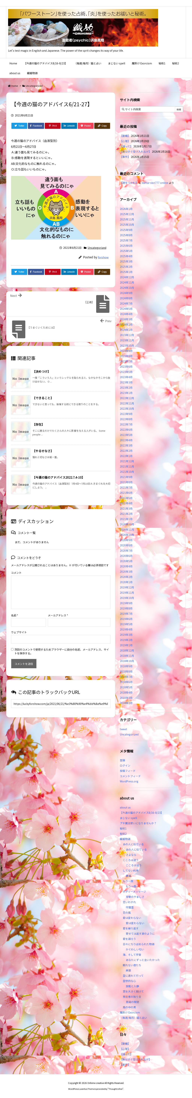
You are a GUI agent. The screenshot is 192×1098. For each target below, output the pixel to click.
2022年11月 (127, 403)
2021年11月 (127, 466)
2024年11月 (127, 282)
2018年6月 (126, 682)
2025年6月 (126, 245)
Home (14, 85)
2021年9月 (126, 477)
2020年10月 (127, 535)
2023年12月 (127, 335)
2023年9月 (126, 351)
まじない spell (128, 818)
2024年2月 (126, 324)
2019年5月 (126, 624)
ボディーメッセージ (134, 891)
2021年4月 (126, 503)
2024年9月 (126, 293)
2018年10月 (127, 661)
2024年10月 (127, 288)
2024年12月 (127, 277)
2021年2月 (126, 514)
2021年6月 (126, 493)
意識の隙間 (132, 1002)
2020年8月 (126, 545)
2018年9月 (126, 666)
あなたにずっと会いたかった (143, 960)
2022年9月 (126, 414)
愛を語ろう (129, 939)
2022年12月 (127, 398)
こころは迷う (131, 860)
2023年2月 (126, 387)
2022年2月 (126, 450)
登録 (122, 760)
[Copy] (102, 126)
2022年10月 (127, 408)
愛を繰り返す (131, 928)
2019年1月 (126, 645)
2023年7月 (126, 361)
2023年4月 (126, 377)
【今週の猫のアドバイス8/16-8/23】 (141, 812)
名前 (14, 615)
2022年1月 (126, 456)
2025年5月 (126, 251)
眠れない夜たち (132, 965)
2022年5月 (126, 435)
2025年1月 (126, 272)
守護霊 (130, 907)
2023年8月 (126, 356)
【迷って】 (126, 146)
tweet (123, 729)
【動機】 (125, 136)
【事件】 (125, 157)
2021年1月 (126, 519)
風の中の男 (129, 1007)
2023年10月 (127, 345)
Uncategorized (34, 85)
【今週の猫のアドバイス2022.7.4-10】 (58, 477)
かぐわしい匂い (135, 949)
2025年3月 (126, 261)
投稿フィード (128, 771)
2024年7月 (126, 303)
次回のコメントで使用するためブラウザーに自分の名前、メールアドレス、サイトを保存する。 (61, 651)
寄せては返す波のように (140, 933)
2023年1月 (126, 393)
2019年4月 (126, 629)
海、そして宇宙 (132, 954)
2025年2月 (126, 266)
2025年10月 (127, 224)
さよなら (131, 855)
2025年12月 (127, 214)
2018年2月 (126, 703)
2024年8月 (126, 298)
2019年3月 (126, 634)
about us (125, 807)
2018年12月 (127, 650)
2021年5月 (126, 498)
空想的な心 (129, 981)
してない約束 (131, 870)
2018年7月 (126, 677)
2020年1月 (126, 582)
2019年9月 (126, 603)
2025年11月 (127, 219)
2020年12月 (127, 524)
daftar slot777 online (155, 183)
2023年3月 (126, 382)
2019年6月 (126, 619)
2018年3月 (126, 698)
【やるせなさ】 (42, 451)
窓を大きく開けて (133, 991)
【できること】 (42, 398)
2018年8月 (126, 671)
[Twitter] (19, 126)
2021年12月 (127, 461)
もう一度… (132, 886)
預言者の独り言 (132, 996)
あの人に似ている (133, 844)
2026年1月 (126, 209)
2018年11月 (127, 656)
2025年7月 (126, 240)
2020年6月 (126, 556)
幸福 (128, 876)
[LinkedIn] (69, 126)
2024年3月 (126, 319)
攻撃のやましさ (136, 897)
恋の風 (127, 912)
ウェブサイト (19, 632)
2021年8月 (126, 482)
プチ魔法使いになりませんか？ (138, 823)
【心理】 (125, 141)
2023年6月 (126, 366)
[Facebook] (36, 126)
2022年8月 (126, 419)
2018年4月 (126, 692)
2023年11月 (127, 340)
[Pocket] (86, 126)
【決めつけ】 (41, 371)
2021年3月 (126, 508)
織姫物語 (125, 839)
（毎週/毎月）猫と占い (133, 1018)
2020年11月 (127, 529)
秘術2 (123, 834)
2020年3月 (126, 571)
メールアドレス (58, 615)
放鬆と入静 (132, 986)
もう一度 (128, 881)
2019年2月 (126, 640)
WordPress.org (129, 781)
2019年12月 (127, 587)
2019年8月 (126, 608)
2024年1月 (126, 330)
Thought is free (115, 1088)
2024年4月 (126, 314)
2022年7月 (126, 424)
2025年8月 (126, 235)
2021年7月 (126, 487)
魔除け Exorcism (130, 1012)
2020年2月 (126, 577)
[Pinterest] (53, 126)
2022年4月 (126, 440)
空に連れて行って (133, 975)
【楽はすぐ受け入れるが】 (135, 151)
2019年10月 (127, 598)
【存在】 (38, 424)
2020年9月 (126, 540)
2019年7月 (126, 613)
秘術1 (123, 828)
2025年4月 (126, 256)
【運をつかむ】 (129, 183)
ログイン (125, 765)
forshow (103, 257)
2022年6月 (126, 429)
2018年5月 (126, 687)
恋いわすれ (129, 902)
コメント (16, 573)
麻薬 (128, 970)
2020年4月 (126, 566)
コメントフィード (130, 776)
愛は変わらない (132, 918)
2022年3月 (126, 445)
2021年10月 (127, 472)
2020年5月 (126, 561)
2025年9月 (126, 230)
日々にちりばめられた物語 (138, 944)
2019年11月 (127, 592)
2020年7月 (126, 550)
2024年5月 (126, 309)
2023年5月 (126, 372)
